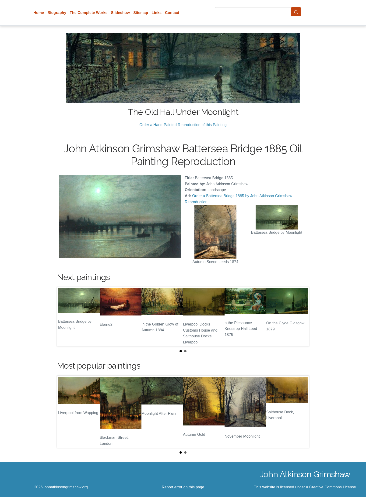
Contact (172, 13)
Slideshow (120, 13)
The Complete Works (89, 13)
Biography (56, 13)
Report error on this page (183, 487)
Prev (64, 316)
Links (157, 13)
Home (38, 13)
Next (302, 316)
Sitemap (140, 13)
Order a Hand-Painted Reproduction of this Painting (183, 125)
